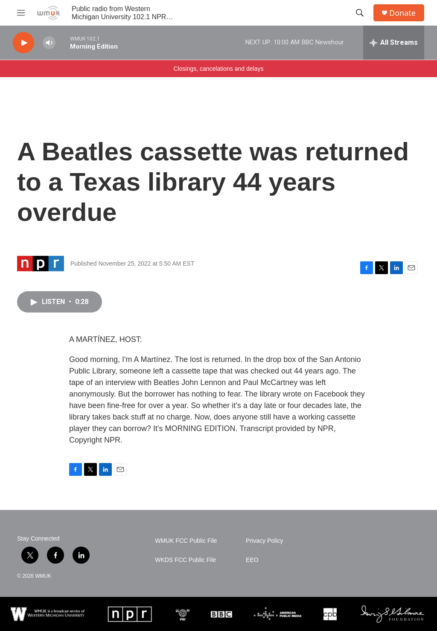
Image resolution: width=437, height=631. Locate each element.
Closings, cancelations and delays (219, 68)
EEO (252, 560)
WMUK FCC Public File (186, 541)
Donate (402, 13)
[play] (23, 43)
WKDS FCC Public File (185, 560)
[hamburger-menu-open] (21, 12)
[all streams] (393, 43)
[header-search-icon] (360, 13)
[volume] (49, 42)
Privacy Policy (264, 541)
